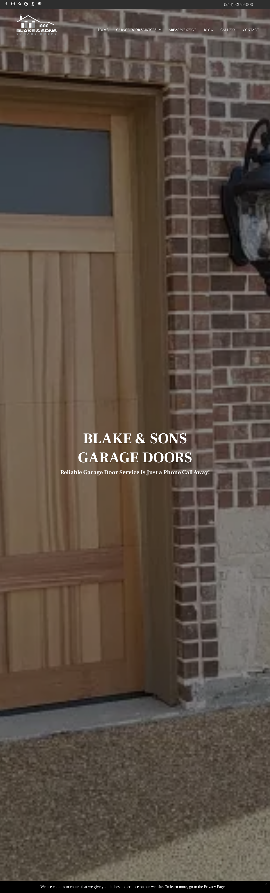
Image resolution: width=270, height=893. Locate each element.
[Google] (26, 4)
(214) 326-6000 (238, 4)
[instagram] (12, 4)
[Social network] (32, 4)
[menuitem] (103, 30)
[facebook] (6, 4)
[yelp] (19, 4)
